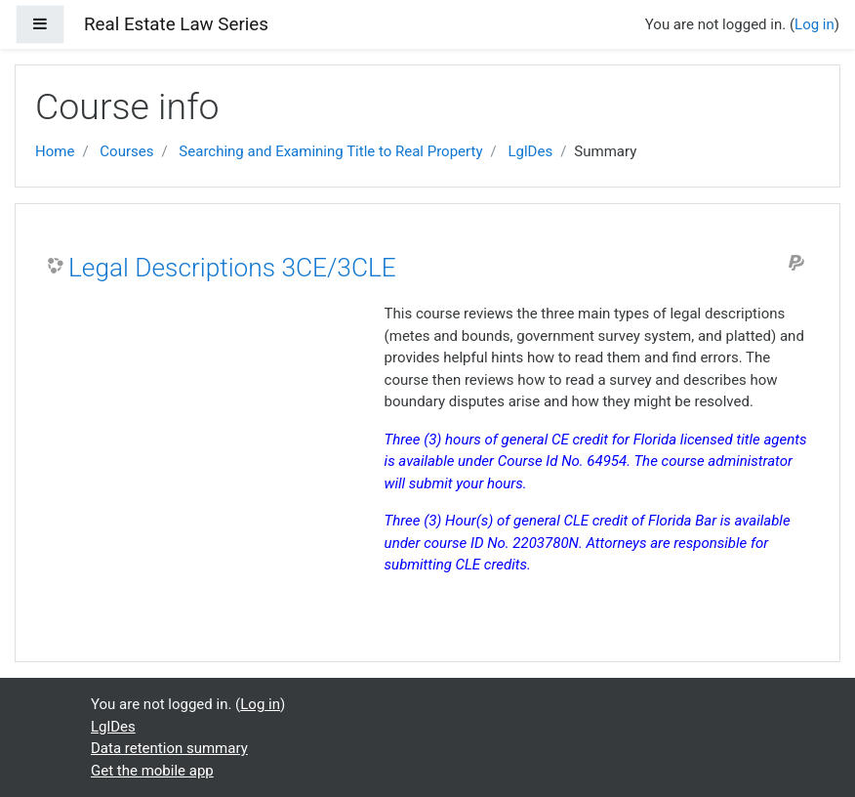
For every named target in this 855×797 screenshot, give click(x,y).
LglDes (530, 151)
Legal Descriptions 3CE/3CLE (232, 267)
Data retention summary (169, 748)
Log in (814, 24)
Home (54, 151)
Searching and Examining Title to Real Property (330, 151)
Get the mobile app (152, 770)
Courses (126, 151)
